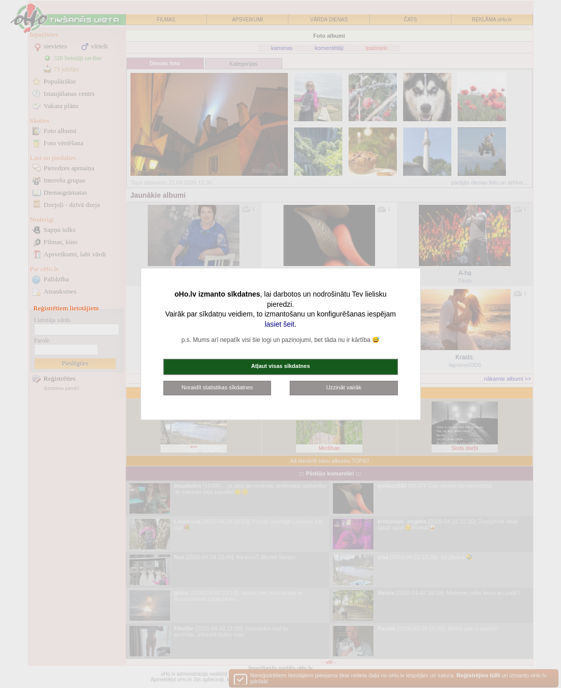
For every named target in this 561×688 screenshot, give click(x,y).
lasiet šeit (279, 324)
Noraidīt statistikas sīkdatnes (217, 387)
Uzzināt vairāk (343, 387)
